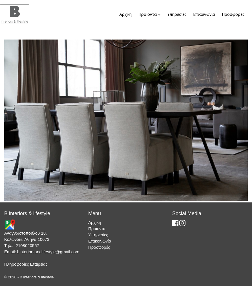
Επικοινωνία (204, 14)
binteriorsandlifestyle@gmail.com (48, 251)
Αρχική (125, 14)
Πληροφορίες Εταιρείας (26, 264)
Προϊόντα (149, 14)
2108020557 (27, 245)
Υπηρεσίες (176, 14)
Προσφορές (233, 14)
